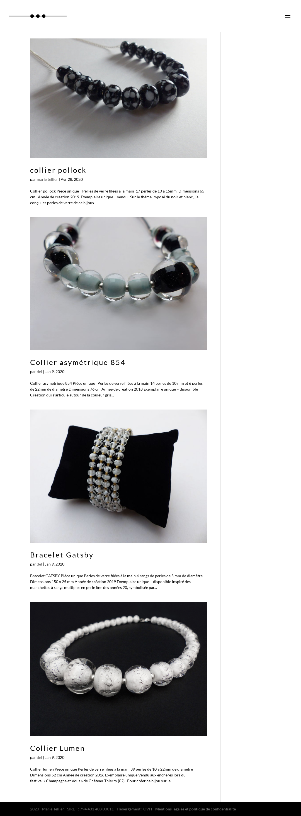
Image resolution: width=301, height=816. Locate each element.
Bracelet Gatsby (62, 554)
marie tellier (47, 179)
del (39, 371)
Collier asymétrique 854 (78, 362)
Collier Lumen (57, 748)
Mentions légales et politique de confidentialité (195, 809)
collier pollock (58, 169)
